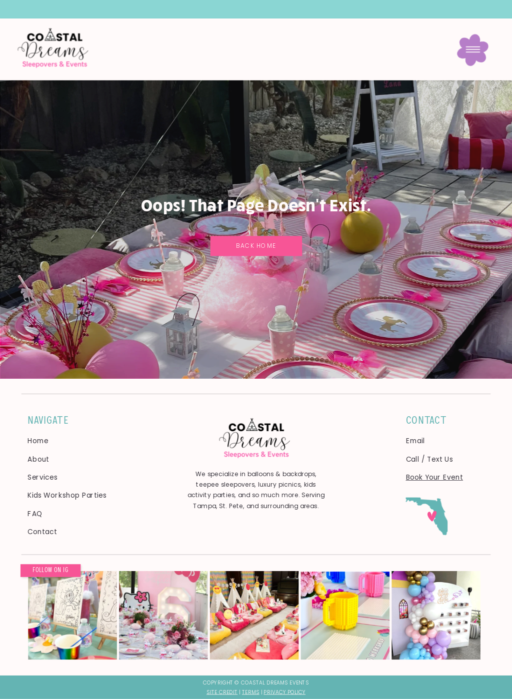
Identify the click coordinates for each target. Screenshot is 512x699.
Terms (251, 692)
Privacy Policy (285, 692)
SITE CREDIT (222, 692)
